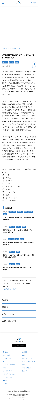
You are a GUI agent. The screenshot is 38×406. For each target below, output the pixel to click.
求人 (4, 361)
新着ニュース (16, 49)
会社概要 (24, 352)
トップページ (6, 49)
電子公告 (24, 371)
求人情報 (5, 300)
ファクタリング (7, 377)
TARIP (5, 380)
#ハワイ (11, 62)
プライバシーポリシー (28, 361)
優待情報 (5, 307)
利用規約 (24, 364)
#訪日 (5, 214)
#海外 (16, 62)
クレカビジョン (7, 371)
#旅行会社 (5, 62)
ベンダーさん (7, 358)
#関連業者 (20, 212)
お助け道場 (6, 355)
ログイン (33, 3)
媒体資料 (24, 355)
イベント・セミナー (9, 314)
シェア (34, 64)
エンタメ (5, 383)
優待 (4, 368)
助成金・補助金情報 (9, 321)
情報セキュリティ (27, 358)
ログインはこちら (9, 289)
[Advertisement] (19, 26)
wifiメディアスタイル (9, 374)
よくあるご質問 (26, 368)
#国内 (30, 212)
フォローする (21, 345)
